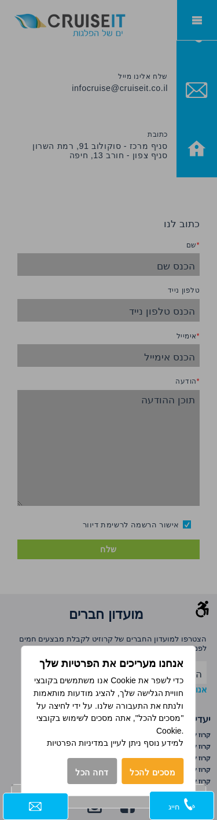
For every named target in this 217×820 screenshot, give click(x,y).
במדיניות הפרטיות (77, 743)
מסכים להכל (153, 772)
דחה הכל (92, 772)
